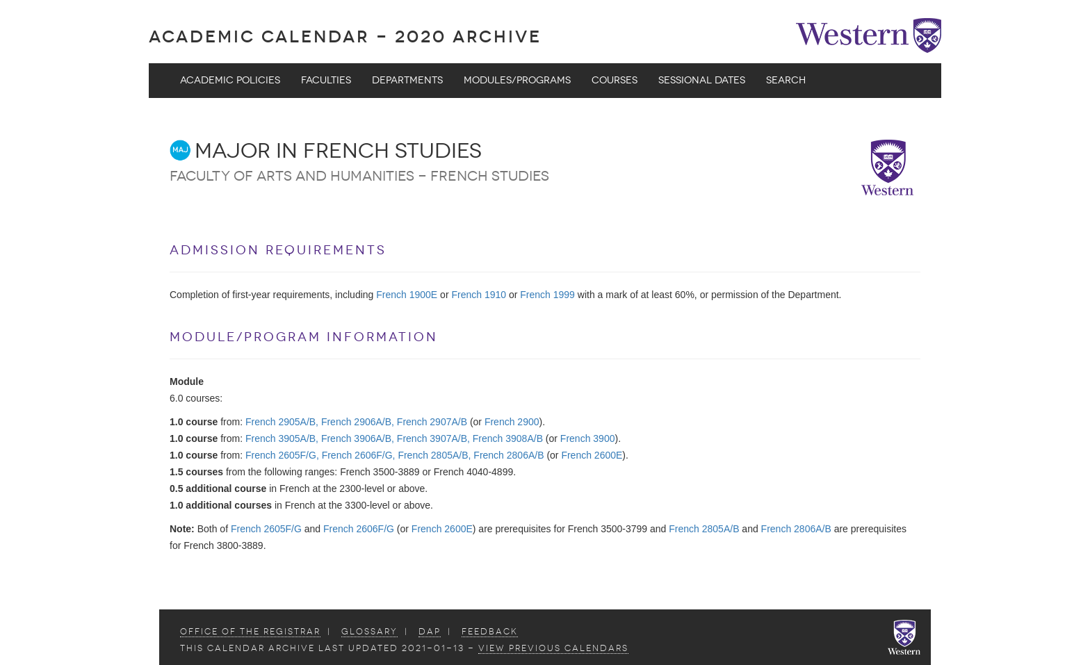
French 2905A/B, (281, 421)
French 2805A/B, (434, 455)
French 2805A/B (704, 528)
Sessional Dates (701, 80)
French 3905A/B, (281, 438)
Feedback (490, 632)
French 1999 (547, 294)
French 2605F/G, (282, 455)
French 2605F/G (266, 528)
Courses (614, 80)
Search (786, 80)
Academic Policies (230, 80)
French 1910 (478, 294)
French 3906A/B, (357, 438)
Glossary (369, 632)
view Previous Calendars (553, 648)
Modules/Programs (517, 80)
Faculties (326, 80)
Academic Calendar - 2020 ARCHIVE (345, 36)
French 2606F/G (358, 528)
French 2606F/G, (359, 455)
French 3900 (587, 438)
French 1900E (406, 294)
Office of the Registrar (250, 632)
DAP (429, 632)
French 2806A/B (508, 455)
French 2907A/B (432, 421)
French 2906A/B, (357, 421)
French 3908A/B (508, 438)
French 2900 (512, 421)
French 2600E (591, 455)
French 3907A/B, (433, 438)
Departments (407, 80)
